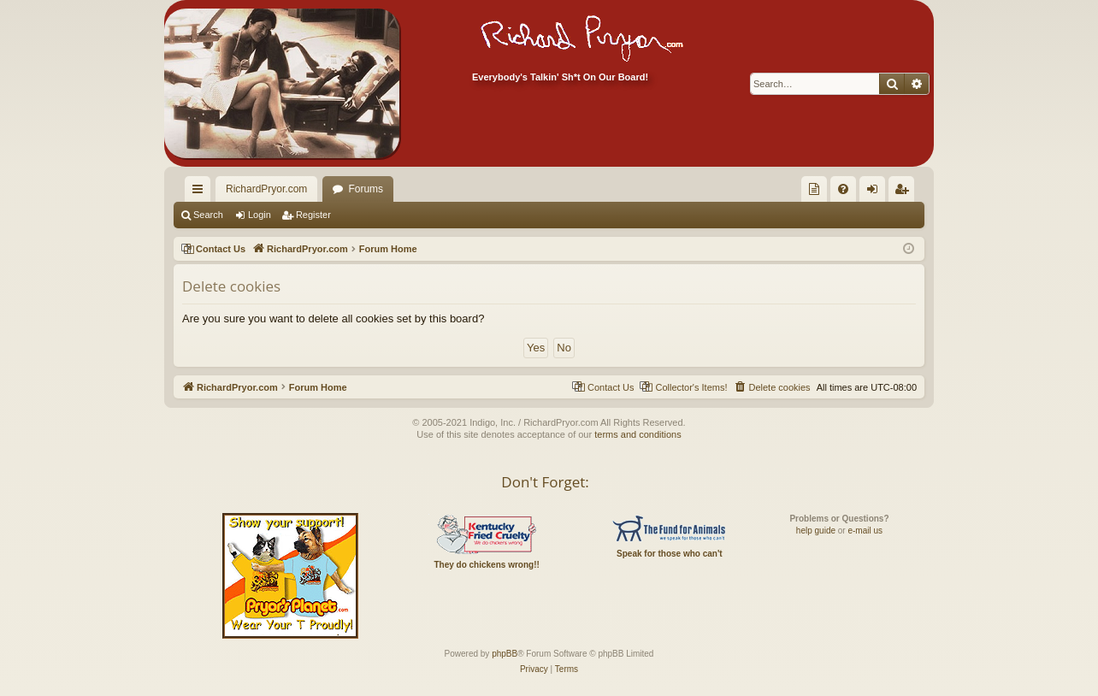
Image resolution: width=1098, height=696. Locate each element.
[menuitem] (814, 189)
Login (259, 214)
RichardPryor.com (266, 189)
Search (208, 214)
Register (313, 214)
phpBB (504, 653)
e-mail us (865, 530)
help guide (815, 530)
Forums (365, 189)
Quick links (201, 192)
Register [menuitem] (905, 192)
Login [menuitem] (876, 192)
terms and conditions (638, 434)
